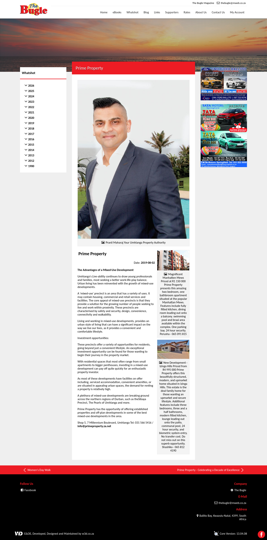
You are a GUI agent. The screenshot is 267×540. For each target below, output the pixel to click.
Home (104, 12)
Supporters (171, 12)
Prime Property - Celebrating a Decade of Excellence (210, 470)
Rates (187, 12)
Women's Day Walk (37, 470)
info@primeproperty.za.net (94, 426)
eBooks (117, 12)
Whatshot (133, 12)
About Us (201, 12)
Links (157, 12)
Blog (146, 12)
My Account (237, 12)
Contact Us (218, 12)
